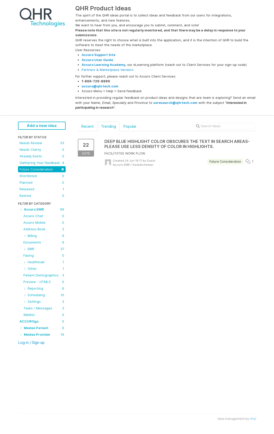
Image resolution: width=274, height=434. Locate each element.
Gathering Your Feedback (42, 162)
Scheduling (43, 294)
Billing (43, 235)
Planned (42, 182)
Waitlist (43, 314)
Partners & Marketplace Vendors (108, 70)
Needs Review (42, 142)
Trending (108, 126)
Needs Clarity (42, 149)
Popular (129, 126)
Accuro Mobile (43, 222)
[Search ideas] (225, 126)
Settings (43, 301)
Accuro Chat (43, 215)
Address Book (43, 229)
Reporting (43, 288)
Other (43, 268)
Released (42, 189)
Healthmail (43, 262)
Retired (42, 195)
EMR (43, 248)
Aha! (253, 419)
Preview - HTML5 (43, 281)
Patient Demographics (43, 275)
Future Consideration (42, 169)
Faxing (43, 255)
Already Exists (42, 156)
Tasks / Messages (43, 308)
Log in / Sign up (31, 342)
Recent (87, 126)
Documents (43, 242)
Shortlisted (42, 175)
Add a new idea (42, 125)
